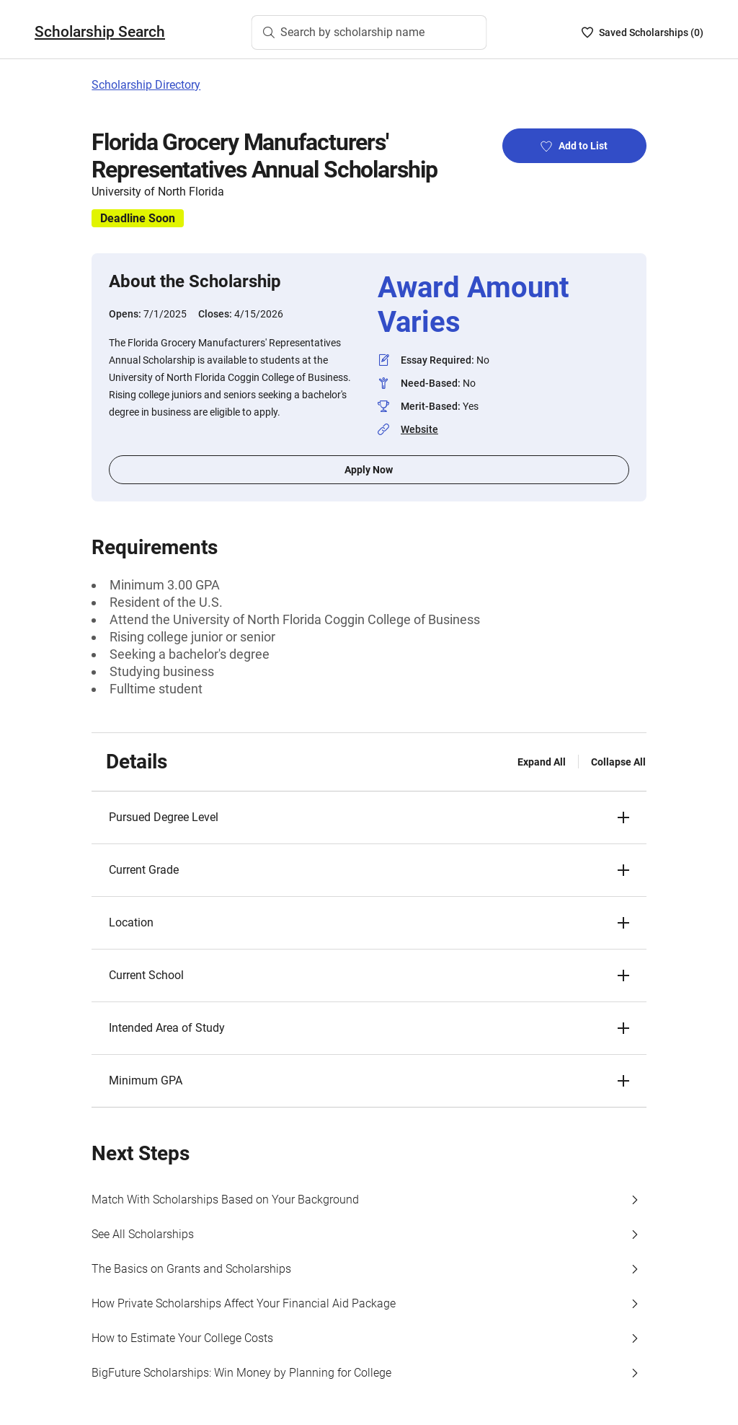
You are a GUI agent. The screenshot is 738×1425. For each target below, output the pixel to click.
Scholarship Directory (146, 85)
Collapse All (618, 762)
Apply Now (368, 469)
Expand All (541, 762)
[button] (369, 817)
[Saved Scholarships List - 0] (642, 32)
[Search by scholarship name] (369, 32)
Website (419, 429)
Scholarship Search (100, 31)
